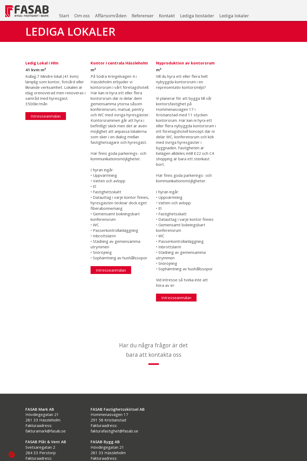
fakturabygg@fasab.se (111, 455)
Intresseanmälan (46, 116)
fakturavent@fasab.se (45, 455)
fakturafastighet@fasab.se (114, 422)
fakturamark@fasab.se (45, 422)
